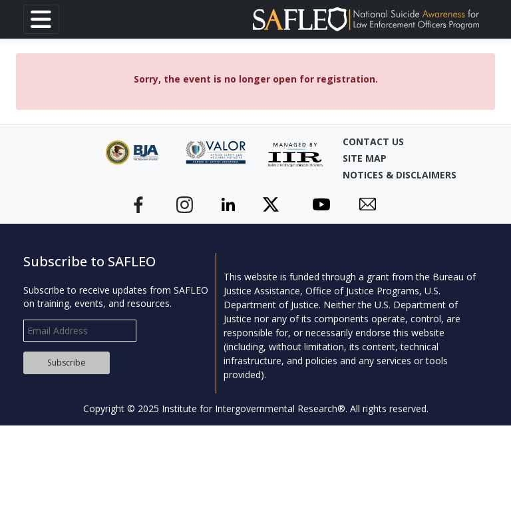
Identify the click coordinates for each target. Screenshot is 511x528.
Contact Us (373, 141)
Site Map (365, 158)
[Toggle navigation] (41, 19)
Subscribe (66, 362)
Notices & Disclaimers (376, 174)
